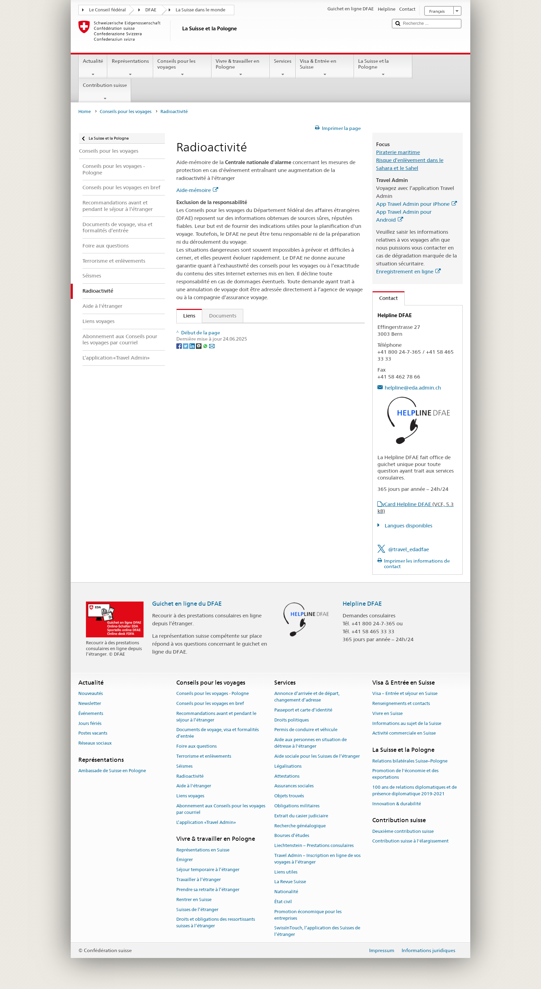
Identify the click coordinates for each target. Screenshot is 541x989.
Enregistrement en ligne (408, 271)
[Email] (212, 374)
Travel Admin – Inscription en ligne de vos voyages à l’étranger (317, 859)
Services (282, 67)
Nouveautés (90, 693)
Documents (222, 315)
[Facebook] (179, 374)
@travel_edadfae (408, 549)
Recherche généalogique (300, 825)
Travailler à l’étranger (198, 879)
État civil (283, 901)
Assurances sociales (294, 786)
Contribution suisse (105, 91)
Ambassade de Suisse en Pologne (112, 771)
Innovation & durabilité (396, 803)
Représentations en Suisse (202, 849)
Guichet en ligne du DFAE (187, 603)
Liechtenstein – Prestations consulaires (314, 845)
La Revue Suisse (290, 882)
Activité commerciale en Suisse (404, 733)
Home (84, 111)
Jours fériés (89, 723)
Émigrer (184, 859)
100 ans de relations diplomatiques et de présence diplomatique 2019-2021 (414, 790)
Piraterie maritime (398, 152)
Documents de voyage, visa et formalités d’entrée (217, 733)
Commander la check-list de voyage (227, 343)
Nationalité (286, 892)
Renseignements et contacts (401, 703)
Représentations (130, 67)
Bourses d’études (291, 835)
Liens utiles (285, 872)
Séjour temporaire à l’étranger (207, 869)
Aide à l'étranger (193, 786)
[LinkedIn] (192, 374)
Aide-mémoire (197, 190)
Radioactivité (190, 776)
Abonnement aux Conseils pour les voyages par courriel (220, 809)
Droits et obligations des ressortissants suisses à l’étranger (215, 923)
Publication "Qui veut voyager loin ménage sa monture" (248, 331)
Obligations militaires (296, 805)
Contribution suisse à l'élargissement (410, 841)
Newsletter (89, 703)
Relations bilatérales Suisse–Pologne (409, 761)
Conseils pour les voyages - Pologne (212, 693)
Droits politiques (291, 720)
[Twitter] (186, 374)
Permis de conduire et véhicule (305, 730)
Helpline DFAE (362, 603)
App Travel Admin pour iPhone (416, 204)
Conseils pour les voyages (182, 67)
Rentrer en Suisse (194, 899)
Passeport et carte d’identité (303, 710)
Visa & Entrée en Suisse (325, 67)
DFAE (150, 9)
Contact (385, 298)
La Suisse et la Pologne (383, 67)
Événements (90, 713)
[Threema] (199, 374)
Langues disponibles (407, 525)
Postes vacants (92, 733)
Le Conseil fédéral (107, 9)
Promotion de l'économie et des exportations (405, 774)
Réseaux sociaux (95, 743)
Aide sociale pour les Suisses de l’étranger (317, 756)
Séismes (184, 766)
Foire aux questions (196, 746)
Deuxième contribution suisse (403, 831)
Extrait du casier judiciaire (301, 815)
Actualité (93, 67)
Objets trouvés (289, 795)
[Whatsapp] (206, 374)
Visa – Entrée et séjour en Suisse (404, 693)
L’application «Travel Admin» (206, 822)
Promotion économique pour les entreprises (308, 915)
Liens (186, 315)
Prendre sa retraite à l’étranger (207, 889)
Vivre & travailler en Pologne (240, 67)
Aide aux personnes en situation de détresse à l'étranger (310, 743)
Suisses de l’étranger (197, 909)
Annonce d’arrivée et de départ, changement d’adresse (307, 697)
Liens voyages (190, 795)
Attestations (286, 776)
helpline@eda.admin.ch (413, 387)
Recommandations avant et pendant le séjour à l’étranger (216, 717)
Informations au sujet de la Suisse (406, 723)
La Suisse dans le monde (200, 9)
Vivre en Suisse (387, 713)
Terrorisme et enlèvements (203, 756)
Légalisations (288, 766)
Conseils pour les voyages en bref (210, 703)
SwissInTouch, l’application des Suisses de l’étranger (317, 931)
